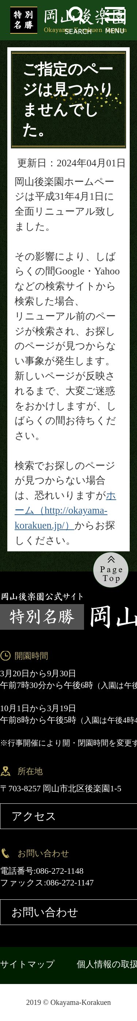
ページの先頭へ (111, 570)
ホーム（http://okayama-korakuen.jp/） (65, 510)
